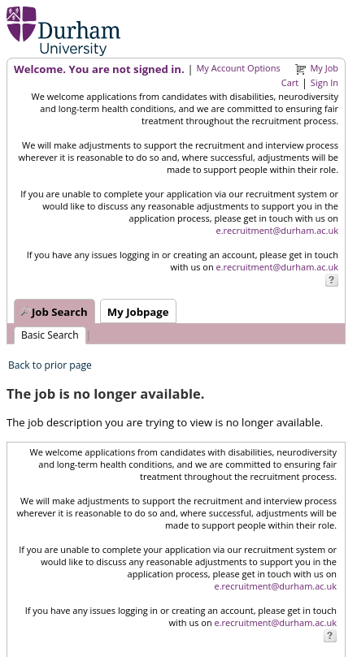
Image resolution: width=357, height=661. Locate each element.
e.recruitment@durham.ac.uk (277, 230)
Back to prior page (50, 365)
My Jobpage (138, 312)
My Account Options (238, 68)
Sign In (324, 82)
